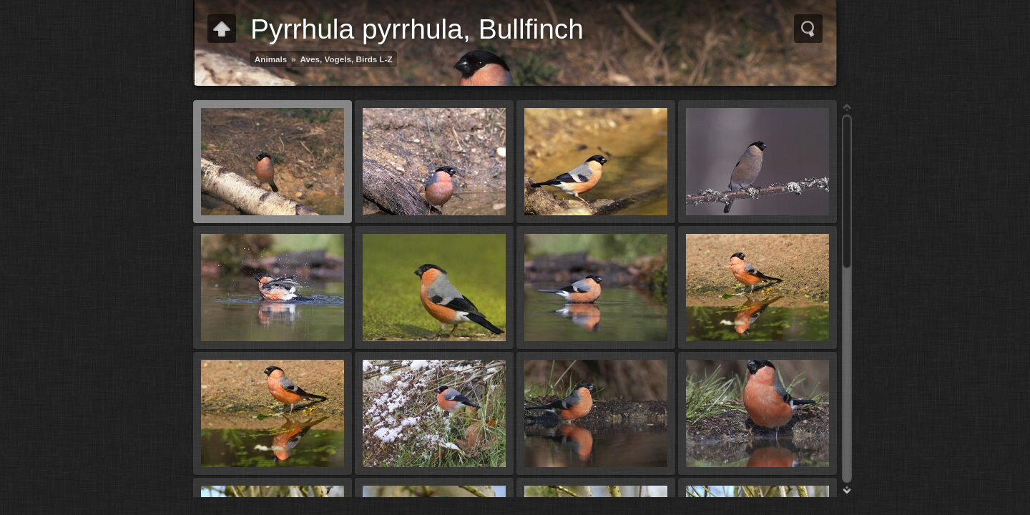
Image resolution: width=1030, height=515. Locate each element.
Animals (271, 59)
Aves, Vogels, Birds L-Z (346, 59)
